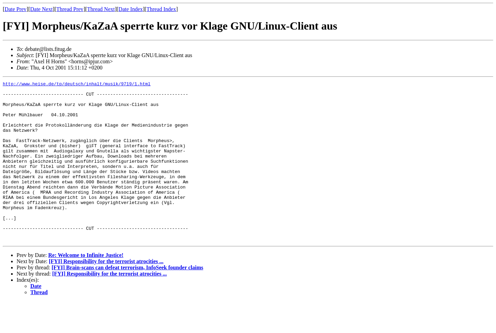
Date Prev (15, 9)
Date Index (130, 9)
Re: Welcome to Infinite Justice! (85, 287)
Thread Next (101, 9)
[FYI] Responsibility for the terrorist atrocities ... (106, 293)
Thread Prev (69, 9)
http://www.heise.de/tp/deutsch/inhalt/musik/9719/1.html (77, 85)
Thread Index (161, 9)
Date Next (41, 9)
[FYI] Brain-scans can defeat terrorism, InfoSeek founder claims (127, 299)
